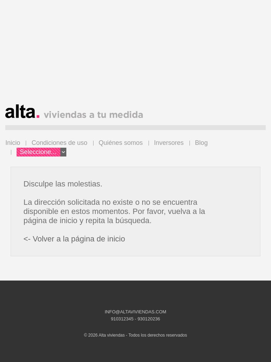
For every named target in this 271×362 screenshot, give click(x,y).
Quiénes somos (121, 142)
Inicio (12, 142)
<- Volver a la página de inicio (74, 238)
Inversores (169, 142)
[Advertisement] (135, 55)
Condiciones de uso (59, 142)
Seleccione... (43, 152)
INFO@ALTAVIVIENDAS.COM (135, 311)
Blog (201, 142)
